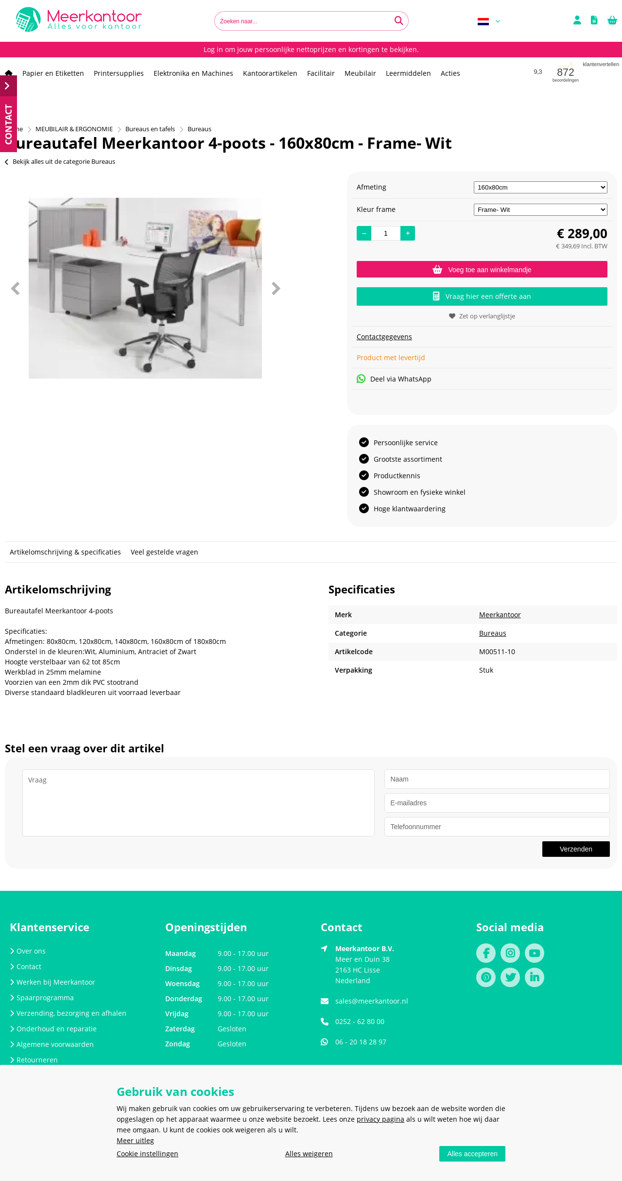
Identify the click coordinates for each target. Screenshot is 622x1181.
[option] (145, 288)
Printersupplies (119, 73)
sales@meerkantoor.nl (371, 1001)
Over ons (28, 950)
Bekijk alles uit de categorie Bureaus (60, 161)
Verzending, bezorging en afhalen (68, 1013)
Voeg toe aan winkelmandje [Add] (481, 269)
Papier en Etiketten (53, 73)
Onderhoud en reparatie (53, 1028)
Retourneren (34, 1059)
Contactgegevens (384, 336)
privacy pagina (380, 1119)
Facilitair (321, 73)
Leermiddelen (408, 73)
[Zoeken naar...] (399, 21)
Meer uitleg (135, 1140)
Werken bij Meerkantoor (52, 982)
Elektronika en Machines (193, 73)
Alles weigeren (309, 1153)
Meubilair (360, 73)
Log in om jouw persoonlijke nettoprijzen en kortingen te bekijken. (311, 49)
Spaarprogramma (42, 997)
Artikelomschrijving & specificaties (65, 551)
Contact (25, 966)
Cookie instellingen (147, 1153)
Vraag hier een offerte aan (482, 296)
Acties (450, 73)
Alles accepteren (472, 1154)
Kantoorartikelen (270, 73)
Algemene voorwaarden (52, 1044)
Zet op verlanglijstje (482, 316)
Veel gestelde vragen (164, 551)
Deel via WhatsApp (394, 378)
